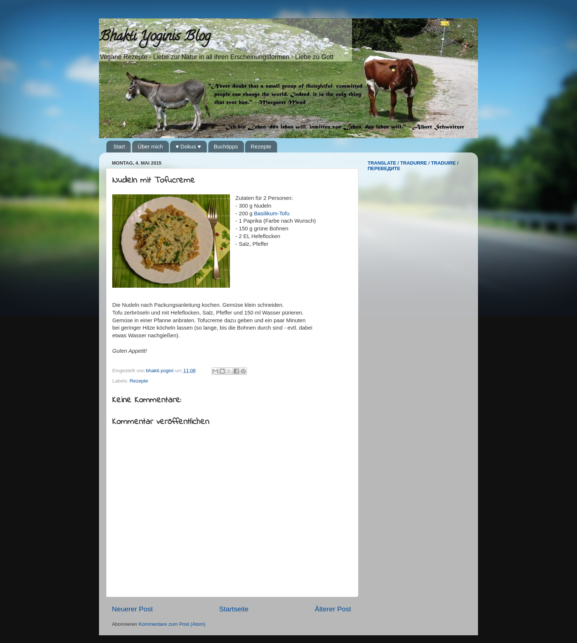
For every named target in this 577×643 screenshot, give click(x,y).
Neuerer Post (132, 609)
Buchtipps (226, 146)
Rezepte (261, 146)
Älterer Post (333, 609)
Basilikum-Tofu (272, 213)
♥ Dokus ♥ (188, 146)
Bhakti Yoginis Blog (154, 37)
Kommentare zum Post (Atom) (172, 624)
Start (119, 146)
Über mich (150, 146)
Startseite (233, 609)
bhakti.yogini (160, 370)
